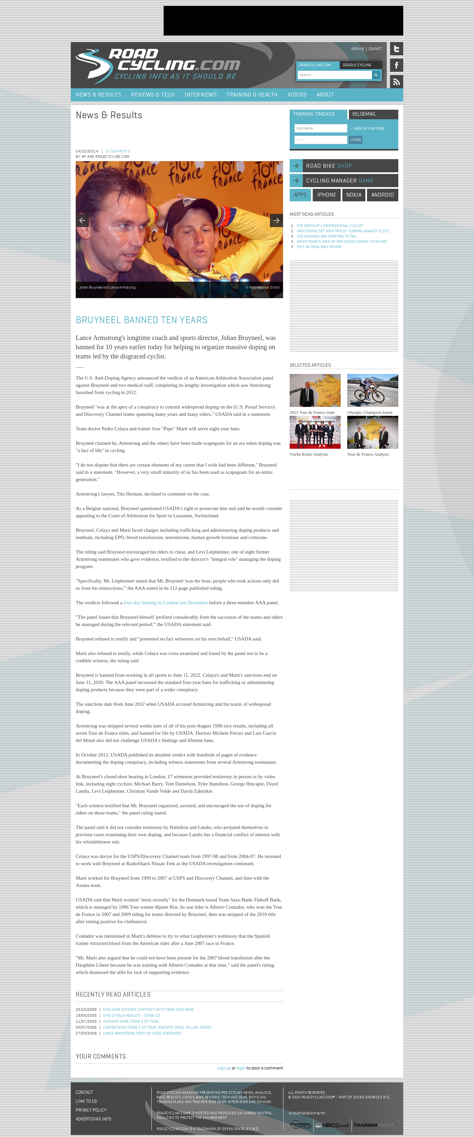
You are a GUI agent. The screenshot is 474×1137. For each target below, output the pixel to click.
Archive (357, 49)
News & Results (98, 95)
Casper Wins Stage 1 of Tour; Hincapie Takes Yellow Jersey (157, 1028)
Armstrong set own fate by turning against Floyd (343, 231)
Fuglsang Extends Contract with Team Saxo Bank (148, 1010)
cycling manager (340, 181)
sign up (224, 1068)
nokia (353, 195)
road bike (329, 166)
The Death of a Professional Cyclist (330, 226)
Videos (297, 95)
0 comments (118, 152)
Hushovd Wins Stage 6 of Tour (130, 1022)
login (241, 1068)
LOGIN (356, 140)
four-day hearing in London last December (166, 602)
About (325, 95)
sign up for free (367, 128)
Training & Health (252, 95)
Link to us (86, 1101)
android (382, 195)
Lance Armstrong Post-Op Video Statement (142, 1034)
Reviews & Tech (153, 95)
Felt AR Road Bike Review (319, 247)
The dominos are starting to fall (327, 237)
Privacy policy (91, 1110)
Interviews (201, 95)
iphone (326, 195)
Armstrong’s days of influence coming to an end (342, 242)
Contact (375, 49)
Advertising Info (93, 1119)
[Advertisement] (283, 21)
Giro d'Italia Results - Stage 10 (131, 1016)
